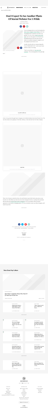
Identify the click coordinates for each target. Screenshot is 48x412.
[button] (42, 8)
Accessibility (24, 393)
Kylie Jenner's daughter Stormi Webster (32, 31)
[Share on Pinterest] (24, 26)
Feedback (8, 392)
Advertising (8, 391)
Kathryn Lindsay (24, 21)
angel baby (22, 167)
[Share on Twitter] (22, 224)
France (40, 391)
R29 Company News (24, 388)
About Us (8, 388)
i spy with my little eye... (22, 112)
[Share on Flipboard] (25, 224)
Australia (40, 392)
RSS (24, 396)
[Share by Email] (27, 26)
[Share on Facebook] (21, 26)
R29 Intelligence (8, 393)
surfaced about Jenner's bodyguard (18, 201)
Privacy (24, 391)
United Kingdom (40, 388)
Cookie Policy (24, 392)
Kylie (16, 114)
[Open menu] (1, 7)
